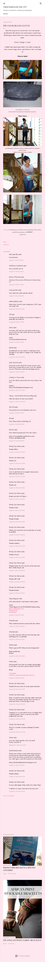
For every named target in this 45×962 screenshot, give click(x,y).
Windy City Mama (15, 446)
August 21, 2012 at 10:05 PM (17, 488)
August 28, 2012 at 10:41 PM (17, 689)
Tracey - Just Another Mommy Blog (21, 396)
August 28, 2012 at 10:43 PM (17, 719)
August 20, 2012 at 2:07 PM (17, 390)
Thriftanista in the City (15, 7)
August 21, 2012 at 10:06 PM (17, 521)
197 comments (12, 873)
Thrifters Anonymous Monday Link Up (21, 675)
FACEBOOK (13, 612)
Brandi (11, 348)
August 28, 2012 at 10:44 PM (17, 732)
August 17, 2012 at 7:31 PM (16, 284)
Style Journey (13, 362)
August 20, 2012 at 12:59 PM (17, 357)
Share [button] (4, 242)
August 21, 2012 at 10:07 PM (17, 546)
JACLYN (11, 407)
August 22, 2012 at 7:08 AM (17, 626)
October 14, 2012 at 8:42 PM (17, 776)
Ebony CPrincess (15, 277)
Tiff (10, 314)
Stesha (11, 645)
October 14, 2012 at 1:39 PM (16, 765)
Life (33, 14)
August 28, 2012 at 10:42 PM (17, 704)
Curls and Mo (13, 290)
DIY (25, 14)
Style (20, 14)
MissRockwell (13, 751)
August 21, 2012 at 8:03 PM (16, 424)
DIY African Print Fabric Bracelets (22, 940)
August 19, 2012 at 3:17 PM (16, 342)
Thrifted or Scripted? (16, 266)
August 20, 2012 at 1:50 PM (16, 372)
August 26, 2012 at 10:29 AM (17, 656)
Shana (11, 661)
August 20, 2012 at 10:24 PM (17, 401)
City (29, 14)
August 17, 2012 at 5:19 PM (16, 260)
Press (38, 14)
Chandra (12, 620)
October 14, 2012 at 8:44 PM (17, 791)
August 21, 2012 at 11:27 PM (16, 615)
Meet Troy (13, 14)
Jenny (11, 327)
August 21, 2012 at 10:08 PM (17, 570)
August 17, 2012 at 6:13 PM (16, 271)
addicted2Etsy (14, 301)
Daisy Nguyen (14, 599)
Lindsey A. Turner (15, 377)
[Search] (41, 3)
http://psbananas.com (16, 609)
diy (8, 244)
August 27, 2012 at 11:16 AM (16, 678)
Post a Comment (8, 796)
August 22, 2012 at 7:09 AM (17, 639)
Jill (10, 418)
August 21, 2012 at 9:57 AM (16, 413)
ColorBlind (12, 673)
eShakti (6, 229)
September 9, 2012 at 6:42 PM (17, 745)
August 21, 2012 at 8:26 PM (16, 441)
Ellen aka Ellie (13, 254)
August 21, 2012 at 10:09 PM (17, 593)
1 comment (11, 943)
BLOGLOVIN (13, 610)
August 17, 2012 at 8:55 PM (16, 296)
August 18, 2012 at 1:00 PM (16, 322)
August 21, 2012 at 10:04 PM (17, 452)
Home (5, 14)
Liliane (11, 737)
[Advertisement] (22, 815)
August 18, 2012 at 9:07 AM (16, 309)
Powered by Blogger (22, 956)
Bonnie (11, 430)
